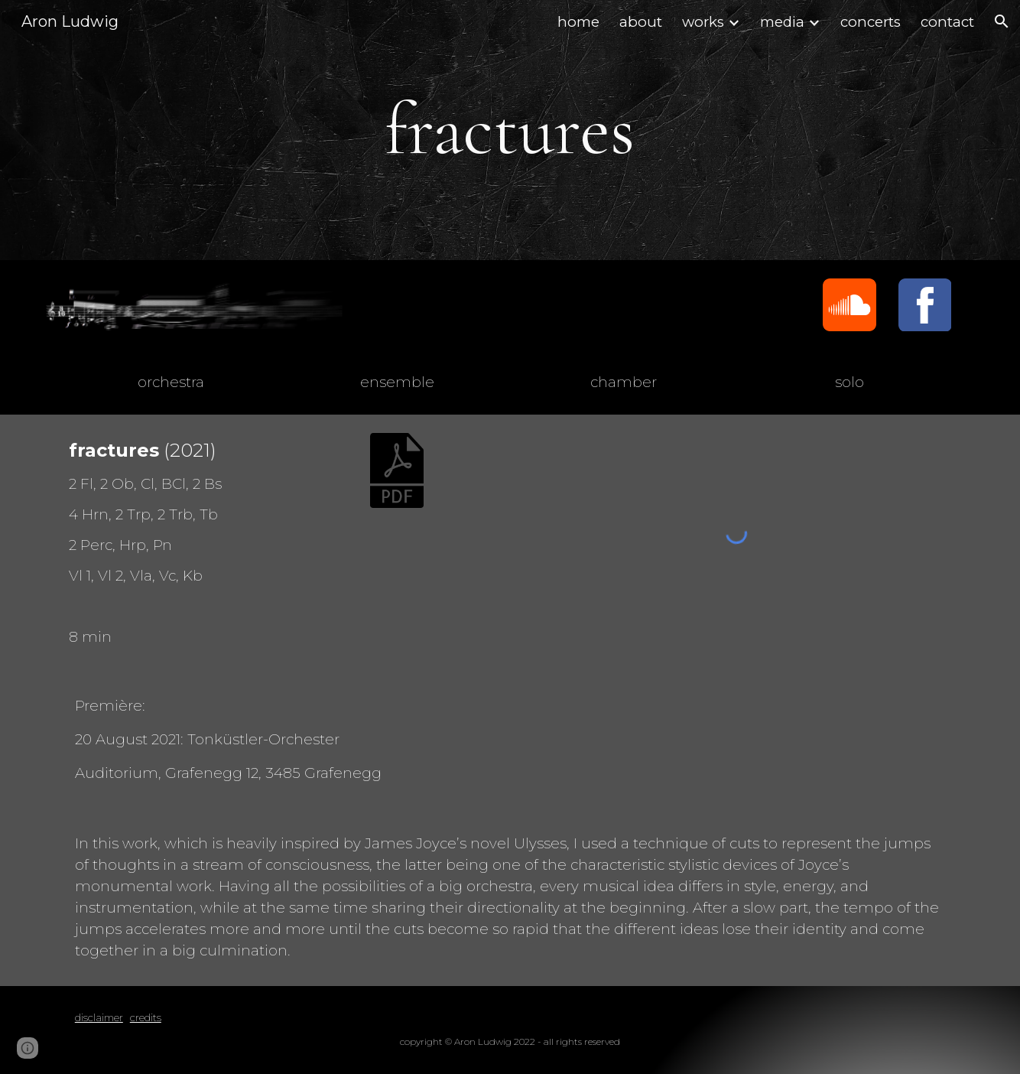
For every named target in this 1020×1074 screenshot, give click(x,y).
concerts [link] (870, 22)
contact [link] (947, 22)
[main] (510, 130)
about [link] (640, 22)
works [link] (703, 22)
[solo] (849, 382)
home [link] (578, 22)
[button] (1001, 21)
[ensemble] (397, 382)
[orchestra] (170, 382)
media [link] (782, 22)
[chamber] (623, 382)
